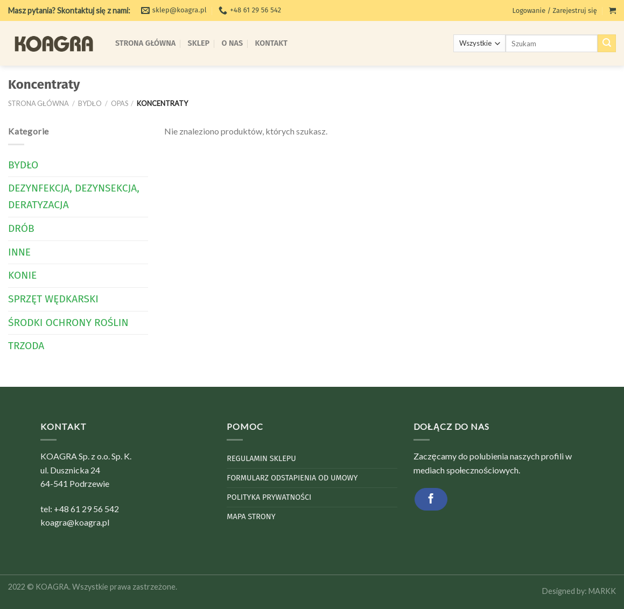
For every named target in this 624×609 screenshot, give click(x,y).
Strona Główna (145, 43)
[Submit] (607, 43)
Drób (21, 228)
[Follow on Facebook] (431, 499)
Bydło (90, 103)
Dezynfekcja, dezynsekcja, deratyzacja (73, 196)
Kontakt (271, 43)
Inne (19, 252)
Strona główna (38, 103)
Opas (119, 103)
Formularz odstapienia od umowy (292, 478)
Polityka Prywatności (269, 497)
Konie (22, 275)
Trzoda (26, 345)
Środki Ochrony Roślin (68, 322)
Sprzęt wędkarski (53, 299)
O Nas (232, 43)
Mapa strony (251, 516)
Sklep (199, 43)
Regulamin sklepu (261, 458)
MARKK (602, 591)
